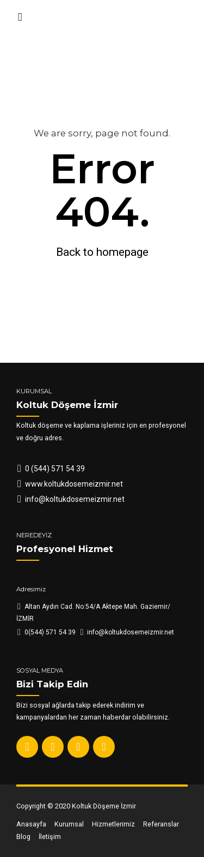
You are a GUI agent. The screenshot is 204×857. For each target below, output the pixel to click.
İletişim (50, 836)
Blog (23, 836)
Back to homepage (102, 252)
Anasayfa (31, 824)
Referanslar (161, 824)
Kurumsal (69, 824)
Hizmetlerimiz (113, 824)
